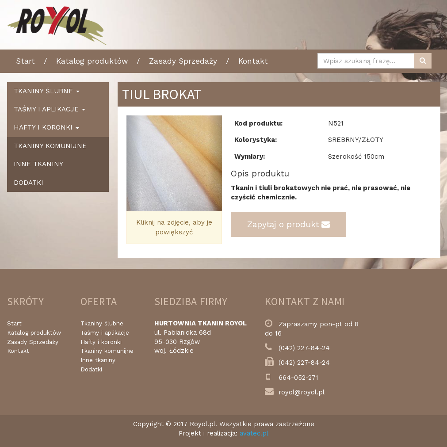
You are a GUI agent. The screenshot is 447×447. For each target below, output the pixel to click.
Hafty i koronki (101, 342)
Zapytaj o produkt (288, 224)
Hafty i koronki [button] (46, 127)
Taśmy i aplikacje (104, 332)
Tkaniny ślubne (101, 323)
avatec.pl (254, 433)
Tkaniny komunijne (50, 146)
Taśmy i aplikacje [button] (49, 109)
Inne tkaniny (38, 164)
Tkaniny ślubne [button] (47, 91)
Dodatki (28, 183)
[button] (133, 163)
